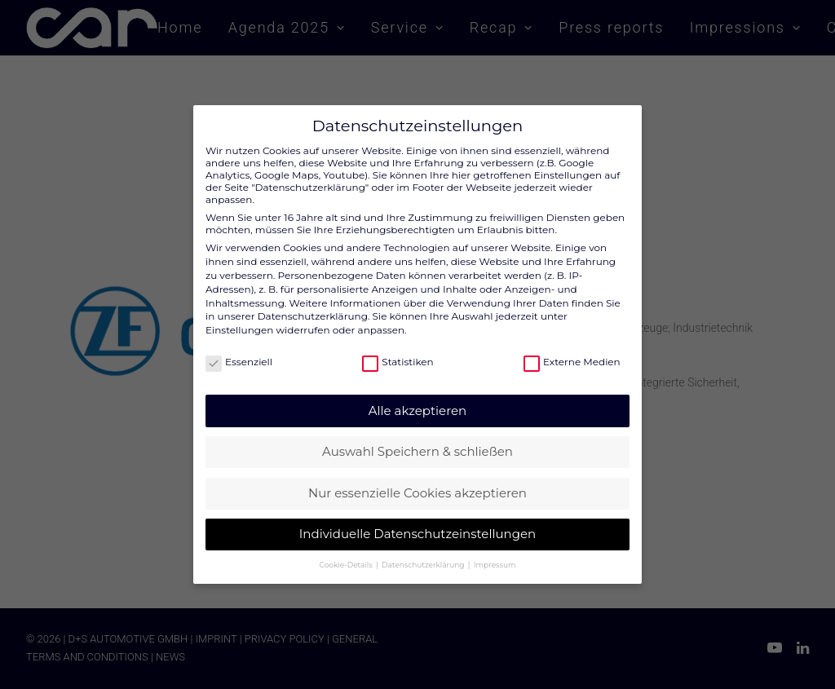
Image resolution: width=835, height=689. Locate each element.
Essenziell (238, 353)
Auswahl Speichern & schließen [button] (417, 441)
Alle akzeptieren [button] (417, 401)
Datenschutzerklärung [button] (424, 554)
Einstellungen (239, 320)
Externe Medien (572, 353)
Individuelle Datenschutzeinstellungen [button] (417, 524)
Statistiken (397, 353)
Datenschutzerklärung (313, 306)
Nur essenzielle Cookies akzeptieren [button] (417, 483)
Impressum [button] (495, 554)
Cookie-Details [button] (347, 554)
